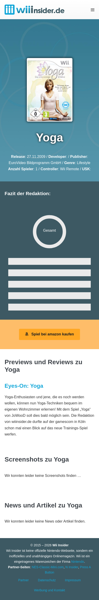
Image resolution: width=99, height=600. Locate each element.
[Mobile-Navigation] (92, 10)
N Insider (72, 567)
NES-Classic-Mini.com (48, 567)
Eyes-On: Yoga (24, 386)
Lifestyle (83, 163)
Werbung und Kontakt (49, 590)
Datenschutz (47, 580)
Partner (23, 580)
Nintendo (77, 561)
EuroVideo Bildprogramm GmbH (35, 163)
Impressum (73, 580)
